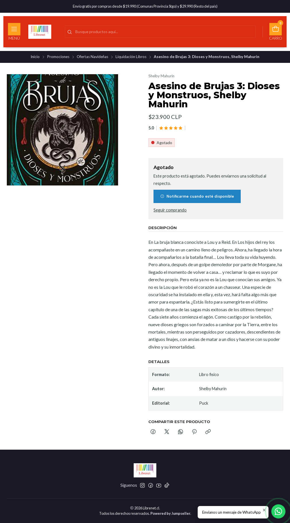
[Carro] (275, 31)
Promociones (58, 57)
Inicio (35, 57)
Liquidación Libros (131, 57)
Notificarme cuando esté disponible (197, 196)
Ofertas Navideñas (92, 57)
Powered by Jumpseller (170, 513)
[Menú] (14, 31)
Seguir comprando (170, 210)
